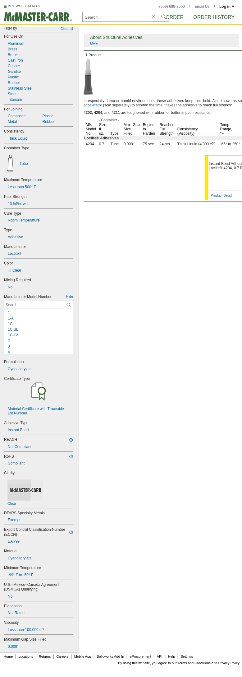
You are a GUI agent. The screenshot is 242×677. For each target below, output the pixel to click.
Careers (62, 656)
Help (171, 656)
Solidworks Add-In (110, 656)
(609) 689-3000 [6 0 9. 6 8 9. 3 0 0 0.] (172, 6)
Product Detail (221, 195)
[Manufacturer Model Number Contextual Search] (38, 305)
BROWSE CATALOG (24, 6)
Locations (26, 656)
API (159, 656)
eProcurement (140, 656)
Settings (186, 656)
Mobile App (82, 656)
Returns (45, 656)
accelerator (93, 105)
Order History (214, 17)
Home (8, 656)
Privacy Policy (229, 663)
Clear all (67, 28)
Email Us (201, 6)
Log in (227, 6)
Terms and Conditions (194, 663)
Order (175, 17)
